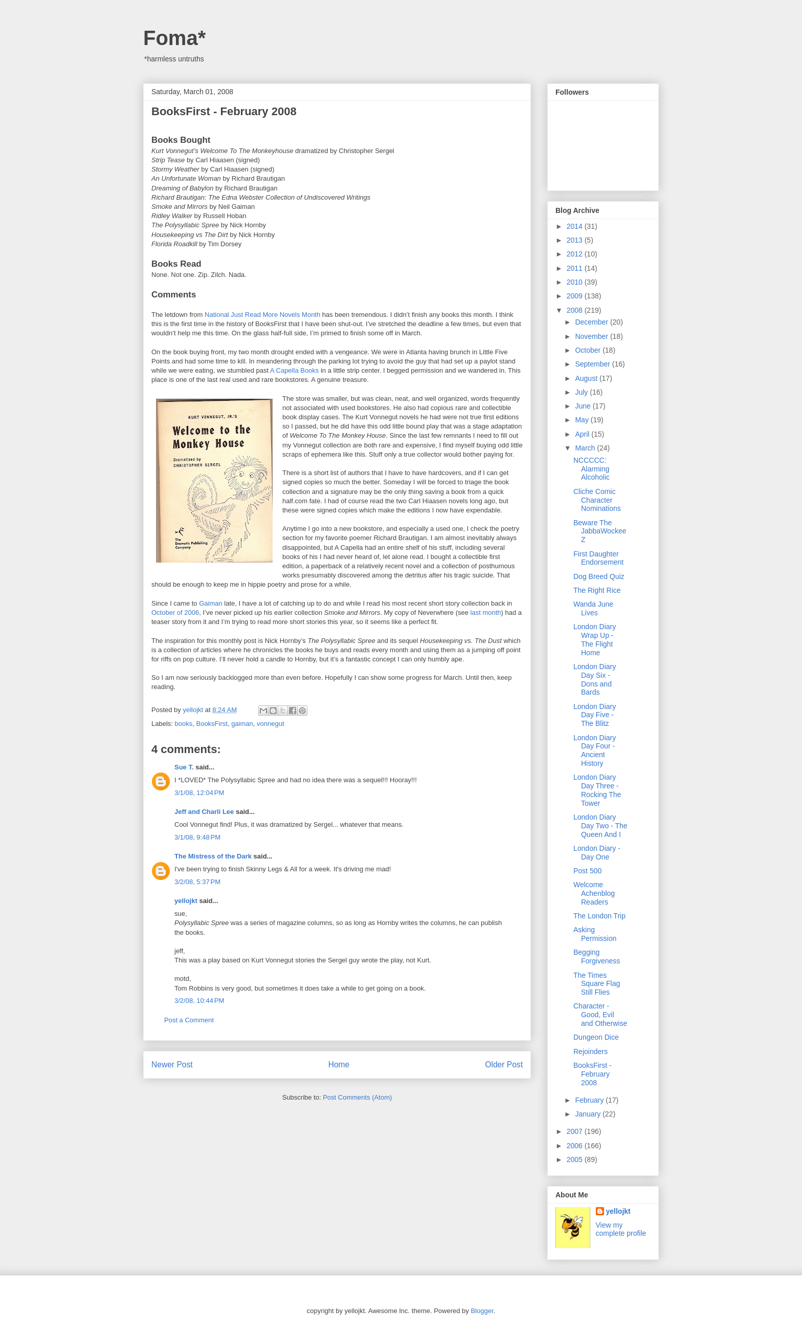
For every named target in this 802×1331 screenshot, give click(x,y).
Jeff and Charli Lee (204, 811)
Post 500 (587, 871)
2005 (576, 1159)
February (590, 1100)
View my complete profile (621, 1229)
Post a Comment (189, 1020)
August (587, 378)
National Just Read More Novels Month (262, 314)
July (582, 392)
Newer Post (172, 1064)
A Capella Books (294, 370)
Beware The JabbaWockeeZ (599, 531)
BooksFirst (211, 723)
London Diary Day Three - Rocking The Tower (597, 790)
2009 (576, 296)
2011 (576, 268)
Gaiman (210, 603)
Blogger (482, 1311)
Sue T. (184, 767)
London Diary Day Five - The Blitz (594, 715)
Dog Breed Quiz (599, 576)
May (582, 420)
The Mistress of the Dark (213, 856)
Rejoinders (590, 1051)
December (592, 322)
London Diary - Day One (596, 852)
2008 (576, 310)
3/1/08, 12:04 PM (199, 793)
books (184, 723)
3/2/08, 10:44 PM (199, 1000)
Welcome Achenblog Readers (594, 893)
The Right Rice (597, 590)
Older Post (504, 1064)
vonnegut (270, 723)
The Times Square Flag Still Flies (596, 984)
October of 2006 (175, 612)
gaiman (242, 723)
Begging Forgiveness (596, 956)
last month (486, 612)
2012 (576, 254)
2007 (576, 1131)
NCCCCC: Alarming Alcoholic (591, 469)
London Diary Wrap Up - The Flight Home (594, 639)
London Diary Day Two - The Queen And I (600, 826)
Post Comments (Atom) (357, 1097)
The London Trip (599, 916)
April (583, 434)
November (592, 336)
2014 (576, 226)
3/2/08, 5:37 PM (197, 882)
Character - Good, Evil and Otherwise (600, 1014)
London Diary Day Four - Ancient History (594, 750)
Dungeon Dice (596, 1037)
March (586, 448)
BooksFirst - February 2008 (592, 1074)
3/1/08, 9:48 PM (197, 837)
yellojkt (185, 901)
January (589, 1114)
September (593, 364)
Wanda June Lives (593, 608)
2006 (576, 1146)
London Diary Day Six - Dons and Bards (594, 679)
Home (339, 1064)
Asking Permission (594, 934)
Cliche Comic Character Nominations (597, 500)
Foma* (174, 38)
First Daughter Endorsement (598, 558)
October (589, 350)
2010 (576, 282)
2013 (576, 240)
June (583, 406)
